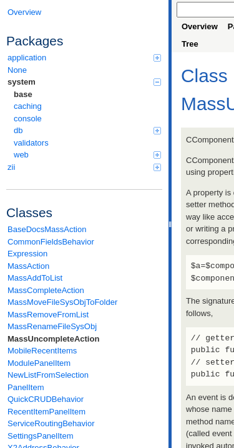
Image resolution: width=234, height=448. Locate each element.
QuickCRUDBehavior (45, 399)
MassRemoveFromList (48, 314)
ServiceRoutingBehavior (50, 423)
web (87, 154)
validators (31, 142)
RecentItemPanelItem (46, 411)
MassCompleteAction (45, 290)
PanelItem (25, 387)
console (28, 118)
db (87, 130)
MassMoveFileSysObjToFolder (62, 302)
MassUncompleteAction (53, 338)
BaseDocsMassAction (46, 229)
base (23, 94)
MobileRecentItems (42, 350)
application (84, 57)
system (84, 81)
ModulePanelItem (39, 363)
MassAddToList (34, 277)
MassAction (28, 266)
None (17, 70)
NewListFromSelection (48, 375)
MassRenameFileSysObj (52, 326)
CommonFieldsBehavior (50, 241)
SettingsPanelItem (40, 436)
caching (28, 106)
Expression (27, 253)
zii (84, 167)
